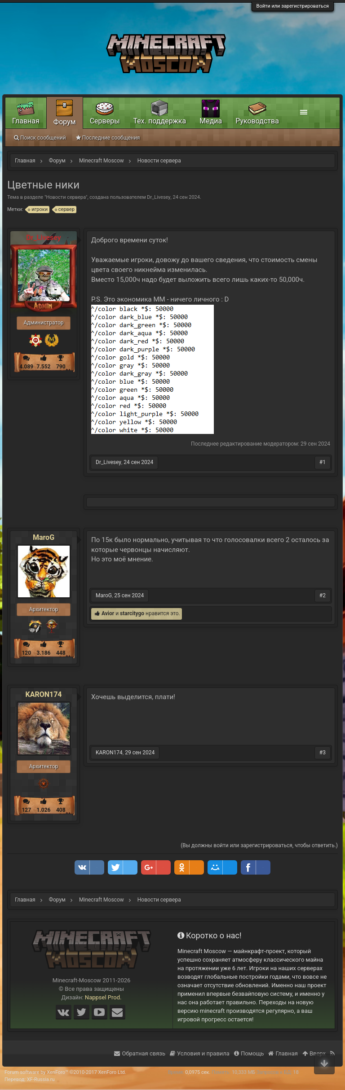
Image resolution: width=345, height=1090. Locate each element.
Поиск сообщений (40, 138)
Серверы (105, 121)
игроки (38, 210)
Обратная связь (139, 1053)
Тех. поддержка (159, 121)
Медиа (210, 121)
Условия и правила (200, 1053)
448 (61, 653)
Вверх (314, 1053)
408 (61, 810)
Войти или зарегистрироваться (293, 6)
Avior (108, 613)
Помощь (249, 1053)
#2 (322, 595)
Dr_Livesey (158, 197)
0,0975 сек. (197, 1072)
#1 (322, 462)
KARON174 (43, 695)
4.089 (26, 366)
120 (26, 653)
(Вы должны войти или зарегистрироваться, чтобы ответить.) (259, 845)
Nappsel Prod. (103, 997)
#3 (322, 752)
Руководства (257, 121)
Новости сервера (66, 197)
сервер (65, 210)
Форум (64, 122)
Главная (26, 121)
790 (61, 366)
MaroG (43, 538)
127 (26, 810)
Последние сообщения (108, 138)
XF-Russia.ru (41, 1079)
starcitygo (132, 613)
